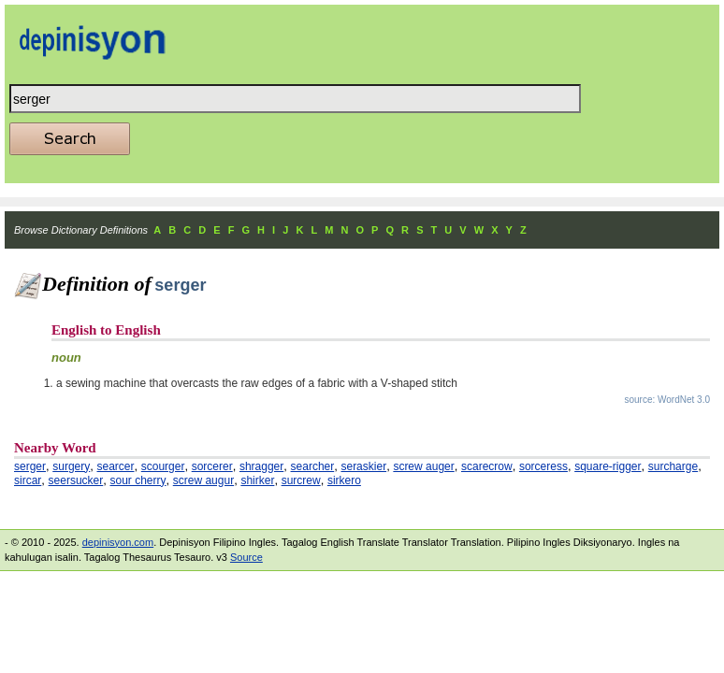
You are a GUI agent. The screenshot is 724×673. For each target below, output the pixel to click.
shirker (257, 480)
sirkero (344, 480)
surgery (71, 466)
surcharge (673, 466)
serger (30, 466)
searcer (116, 466)
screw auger (423, 466)
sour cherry (138, 480)
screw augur (203, 480)
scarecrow (487, 466)
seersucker (76, 480)
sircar (27, 480)
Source (246, 557)
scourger (163, 466)
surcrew (301, 480)
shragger (261, 466)
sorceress (543, 466)
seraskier (363, 466)
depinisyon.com (117, 542)
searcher (313, 466)
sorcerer (212, 466)
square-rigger (607, 466)
